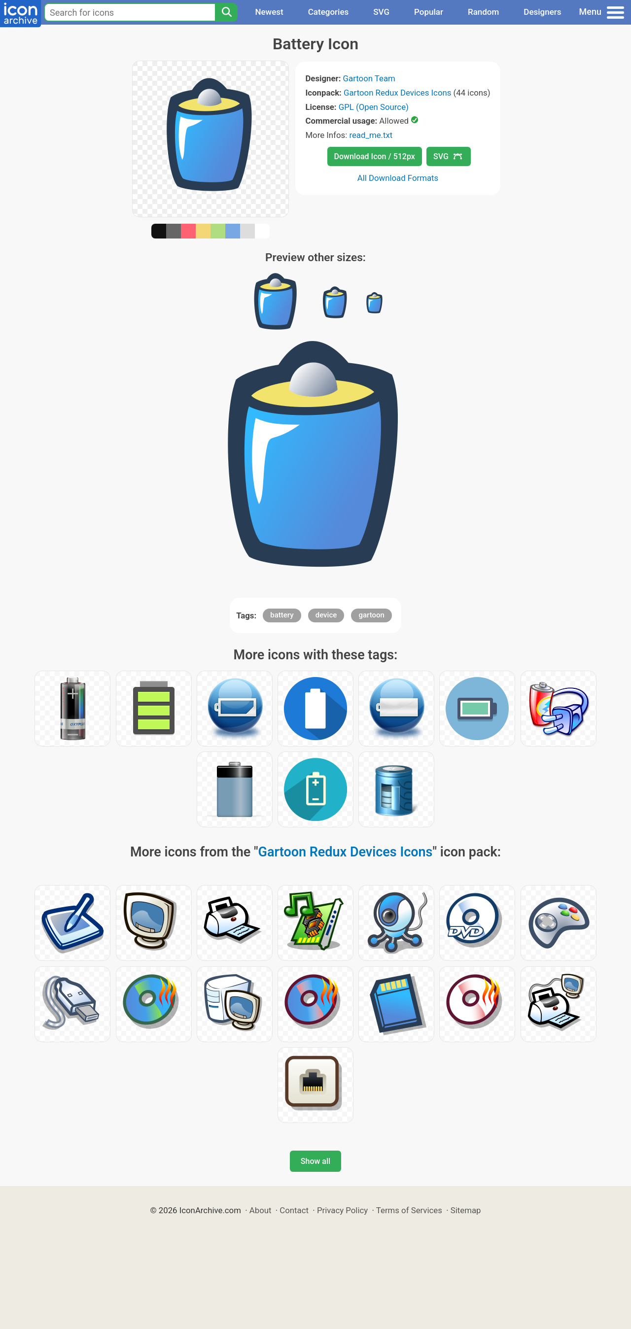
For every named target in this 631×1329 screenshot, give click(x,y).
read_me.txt (370, 135)
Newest (269, 12)
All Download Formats (398, 178)
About (260, 1210)
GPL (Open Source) (374, 107)
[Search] (226, 12)
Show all (315, 1161)
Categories (328, 12)
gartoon (371, 615)
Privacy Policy (342, 1210)
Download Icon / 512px (374, 156)
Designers (542, 12)
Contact (294, 1210)
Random (483, 12)
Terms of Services (409, 1210)
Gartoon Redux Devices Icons (397, 93)
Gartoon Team (369, 78)
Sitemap (466, 1210)
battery (281, 615)
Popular (428, 12)
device (326, 615)
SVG (381, 12)
